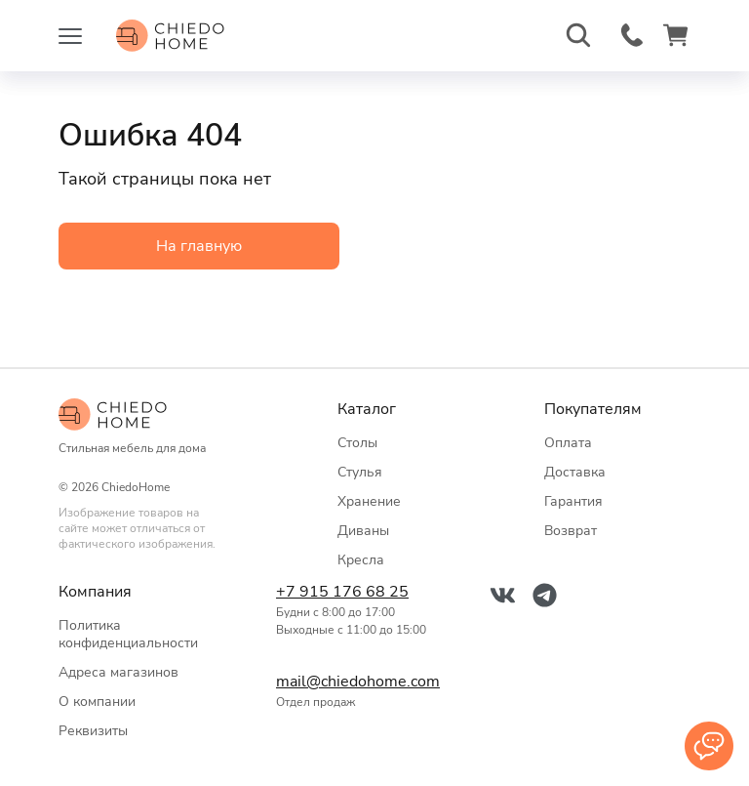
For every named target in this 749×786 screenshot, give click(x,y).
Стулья (359, 472)
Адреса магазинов (118, 672)
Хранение (369, 501)
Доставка (575, 472)
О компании (97, 701)
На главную (199, 246)
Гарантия (573, 501)
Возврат (570, 530)
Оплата (568, 443)
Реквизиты (93, 731)
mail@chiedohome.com (354, 681)
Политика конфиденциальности (128, 634)
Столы (357, 443)
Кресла (360, 560)
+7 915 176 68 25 (342, 591)
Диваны (363, 530)
